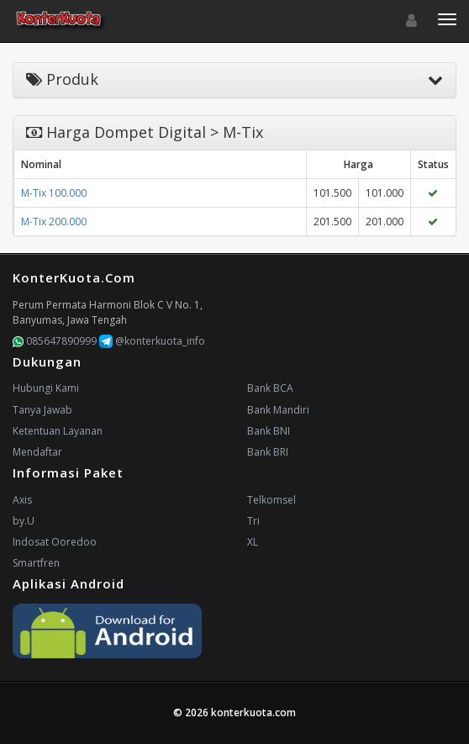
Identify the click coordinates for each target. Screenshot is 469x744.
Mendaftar (37, 452)
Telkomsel (271, 500)
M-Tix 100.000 (54, 193)
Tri (253, 521)
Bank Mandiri (278, 410)
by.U (23, 521)
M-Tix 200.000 (54, 221)
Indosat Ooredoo (55, 542)
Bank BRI (267, 452)
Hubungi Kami (46, 388)
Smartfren (36, 563)
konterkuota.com (253, 712)
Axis (22, 500)
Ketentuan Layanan (58, 431)
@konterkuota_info (152, 341)
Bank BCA (270, 388)
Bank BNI (268, 431)
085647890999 (55, 341)
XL (252, 542)
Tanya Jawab (42, 410)
